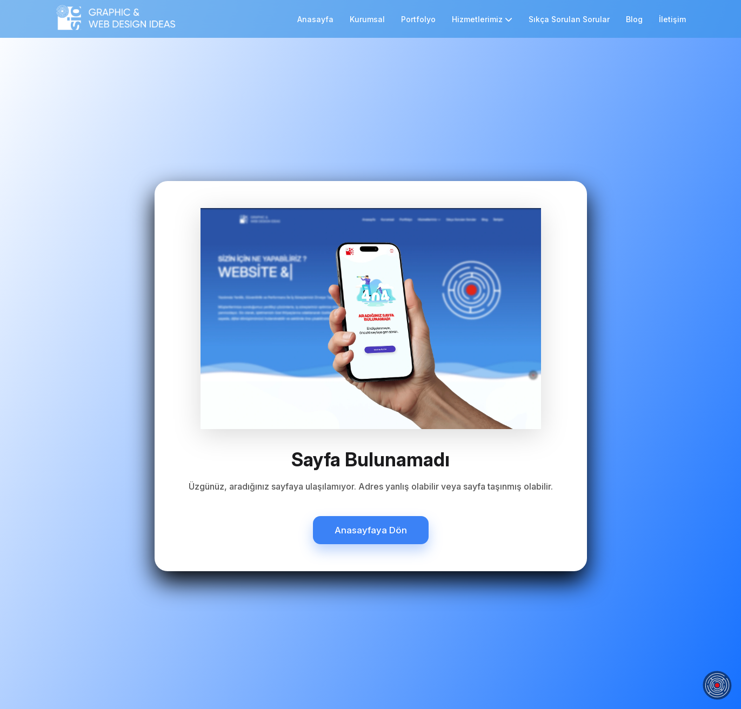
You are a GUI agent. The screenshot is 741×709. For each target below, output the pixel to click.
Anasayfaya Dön (371, 530)
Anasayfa (315, 19)
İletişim (672, 19)
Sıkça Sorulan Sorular (569, 19)
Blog (634, 19)
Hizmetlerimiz (482, 19)
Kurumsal (367, 19)
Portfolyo (418, 19)
